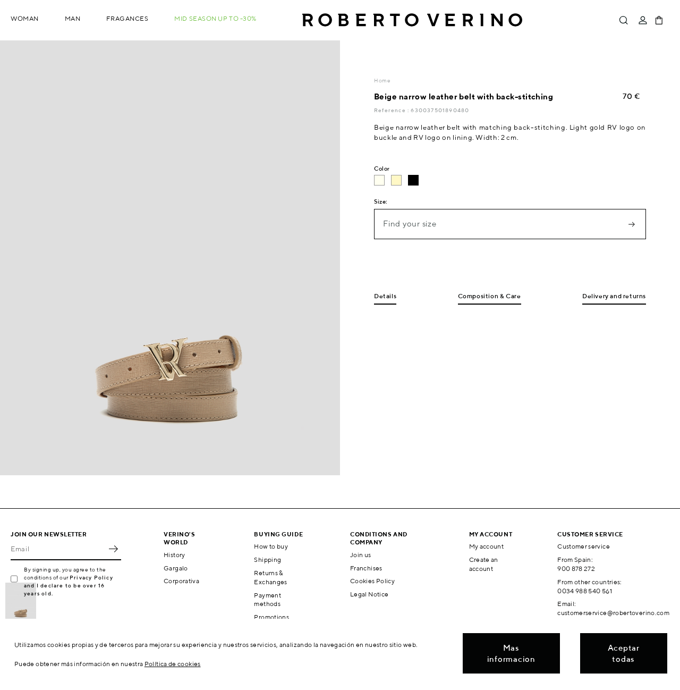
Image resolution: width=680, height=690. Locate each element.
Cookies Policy (372, 581)
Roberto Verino (412, 20)
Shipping (267, 559)
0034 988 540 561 (584, 591)
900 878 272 (576, 569)
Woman (25, 18)
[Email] (58, 548)
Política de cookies (172, 664)
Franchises (366, 568)
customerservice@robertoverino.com (613, 613)
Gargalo (176, 568)
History (174, 555)
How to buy (271, 546)
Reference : (392, 110)
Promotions (271, 617)
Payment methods (267, 599)
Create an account (483, 564)
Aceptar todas (624, 653)
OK (113, 548)
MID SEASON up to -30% (215, 18)
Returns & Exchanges (270, 577)
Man (73, 18)
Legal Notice (369, 594)
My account (486, 546)
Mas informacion (511, 653)
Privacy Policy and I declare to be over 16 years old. (68, 585)
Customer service (583, 546)
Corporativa (181, 581)
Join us (360, 555)
